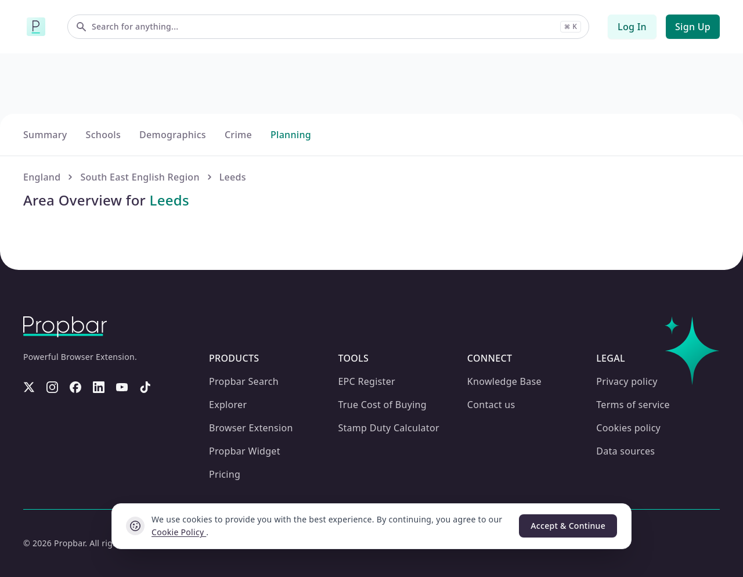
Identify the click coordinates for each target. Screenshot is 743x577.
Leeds (226, 377)
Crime (233, 334)
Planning (284, 334)
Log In (634, 26)
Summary (43, 334)
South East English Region (136, 377)
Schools (100, 334)
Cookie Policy (178, 532)
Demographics (168, 334)
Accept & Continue (568, 526)
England (41, 377)
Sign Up (693, 26)
